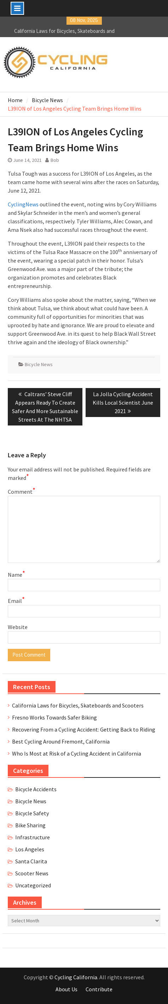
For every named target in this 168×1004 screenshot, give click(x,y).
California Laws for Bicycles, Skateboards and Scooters (78, 705)
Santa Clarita (31, 861)
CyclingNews (23, 204)
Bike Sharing (30, 825)
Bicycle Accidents (36, 789)
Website (18, 626)
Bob (55, 160)
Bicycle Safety (32, 813)
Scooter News (31, 873)
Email (16, 600)
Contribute (99, 989)
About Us (66, 989)
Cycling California (75, 977)
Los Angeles (29, 849)
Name (16, 574)
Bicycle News (39, 364)
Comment (21, 491)
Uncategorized (33, 885)
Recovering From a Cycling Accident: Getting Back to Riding (83, 729)
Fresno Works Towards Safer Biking (54, 717)
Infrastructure (32, 837)
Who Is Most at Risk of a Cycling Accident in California (76, 753)
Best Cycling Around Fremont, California (61, 741)
